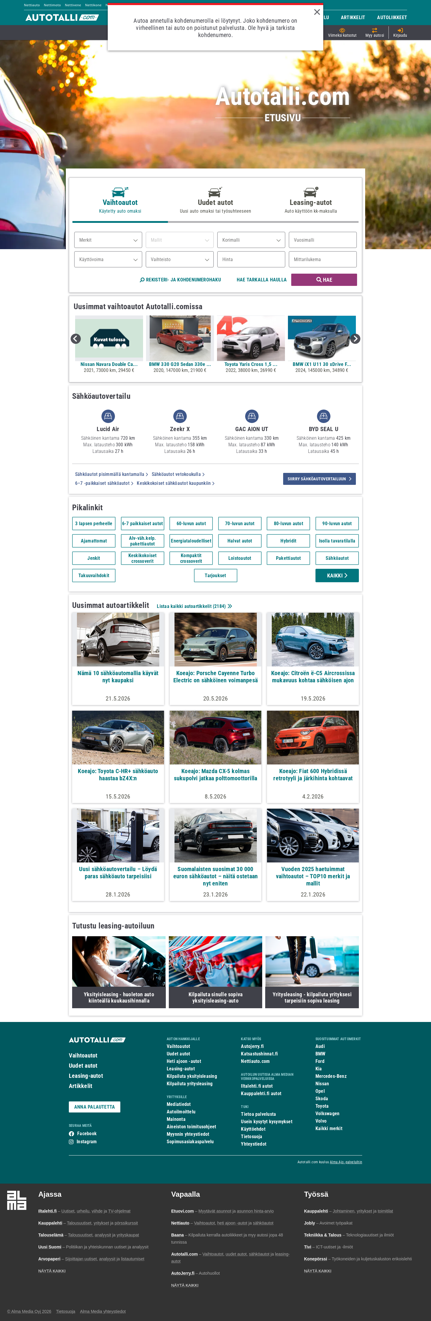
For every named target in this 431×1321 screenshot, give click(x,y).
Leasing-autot (86, 1075)
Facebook (87, 1133)
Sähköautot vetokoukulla (178, 474)
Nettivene (73, 5)
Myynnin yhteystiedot (188, 1134)
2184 (219, 606)
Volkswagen (327, 1113)
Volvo (321, 1121)
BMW (320, 1054)
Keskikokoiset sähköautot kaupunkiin (175, 483)
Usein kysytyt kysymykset (266, 1121)
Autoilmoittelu (181, 1112)
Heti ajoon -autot (184, 1061)
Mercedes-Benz (331, 1076)
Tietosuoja (251, 1136)
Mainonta (176, 1119)
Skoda (321, 1098)
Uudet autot (83, 1065)
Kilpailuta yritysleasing (190, 1083)
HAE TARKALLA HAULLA (262, 280)
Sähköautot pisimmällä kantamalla (111, 474)
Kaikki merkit (328, 1128)
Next (355, 339)
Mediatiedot (179, 1104)
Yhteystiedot (253, 1144)
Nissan (322, 1083)
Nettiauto (32, 5)
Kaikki (337, 575)
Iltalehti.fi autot (257, 1086)
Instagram (87, 1141)
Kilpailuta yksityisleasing (192, 1076)
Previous (76, 339)
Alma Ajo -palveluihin (346, 1162)
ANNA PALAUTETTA (94, 1107)
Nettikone (93, 5)
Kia (318, 1069)
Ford (319, 1061)
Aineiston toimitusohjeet (191, 1127)
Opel (320, 1091)
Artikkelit (80, 1085)
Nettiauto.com (255, 1061)
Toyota (322, 1106)
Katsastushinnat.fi (259, 1054)
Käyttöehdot (253, 1129)
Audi (320, 1046)
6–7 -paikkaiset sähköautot (104, 483)
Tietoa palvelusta (258, 1114)
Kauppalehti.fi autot (261, 1093)
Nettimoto (52, 5)
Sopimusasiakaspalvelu (190, 1141)
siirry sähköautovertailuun (319, 478)
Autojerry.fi (252, 1046)
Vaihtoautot (83, 1055)
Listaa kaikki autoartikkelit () (193, 606)
